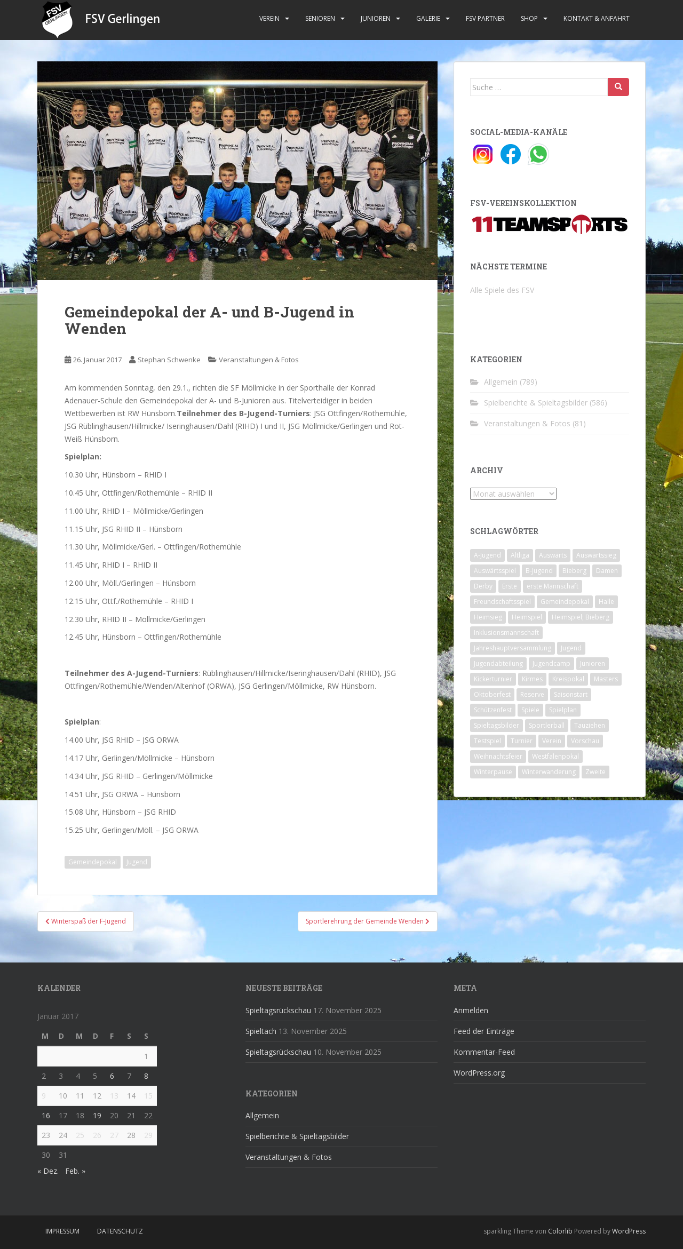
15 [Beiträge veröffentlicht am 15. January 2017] (148, 1096)
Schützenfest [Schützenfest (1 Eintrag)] (493, 709)
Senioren (320, 18)
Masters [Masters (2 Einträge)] (606, 678)
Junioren (376, 18)
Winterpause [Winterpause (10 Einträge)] (493, 771)
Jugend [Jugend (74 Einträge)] (571, 648)
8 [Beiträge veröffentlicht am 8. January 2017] (146, 1076)
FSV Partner (485, 18)
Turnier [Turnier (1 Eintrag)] (522, 740)
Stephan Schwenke (169, 359)
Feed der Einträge (484, 1031)
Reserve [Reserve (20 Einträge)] (532, 694)
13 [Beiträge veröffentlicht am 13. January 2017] (114, 1096)
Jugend (136, 861)
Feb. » (75, 1171)
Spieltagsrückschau (278, 1010)
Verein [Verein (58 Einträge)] (551, 740)
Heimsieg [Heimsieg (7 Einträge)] (488, 617)
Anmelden (471, 1010)
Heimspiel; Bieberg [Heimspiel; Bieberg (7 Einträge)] (580, 617)
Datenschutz (120, 1231)
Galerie (428, 18)
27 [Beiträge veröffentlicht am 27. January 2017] (114, 1135)
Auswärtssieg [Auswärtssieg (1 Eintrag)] (596, 555)
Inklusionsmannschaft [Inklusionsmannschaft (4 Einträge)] (506, 632)
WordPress (629, 1231)
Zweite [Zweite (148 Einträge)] (595, 771)
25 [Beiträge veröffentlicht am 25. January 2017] (80, 1135)
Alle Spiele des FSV (502, 290)
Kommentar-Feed (484, 1052)
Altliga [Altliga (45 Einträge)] (520, 555)
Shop (529, 18)
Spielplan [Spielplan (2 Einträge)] (563, 709)
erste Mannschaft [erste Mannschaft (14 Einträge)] (552, 586)
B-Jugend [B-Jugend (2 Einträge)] (539, 570)
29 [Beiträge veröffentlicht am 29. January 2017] (148, 1135)
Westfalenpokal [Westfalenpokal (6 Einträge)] (555, 756)
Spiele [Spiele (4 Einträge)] (530, 709)
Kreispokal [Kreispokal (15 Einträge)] (568, 678)
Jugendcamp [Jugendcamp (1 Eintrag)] (551, 663)
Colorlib (560, 1231)
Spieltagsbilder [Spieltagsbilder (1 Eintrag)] (496, 725)
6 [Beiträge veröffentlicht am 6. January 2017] (112, 1076)
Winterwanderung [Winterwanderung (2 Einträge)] (549, 771)
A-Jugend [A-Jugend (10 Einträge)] (487, 555)
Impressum (62, 1231)
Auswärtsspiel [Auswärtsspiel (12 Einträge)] (495, 570)
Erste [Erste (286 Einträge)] (509, 586)
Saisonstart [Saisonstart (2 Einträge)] (570, 694)
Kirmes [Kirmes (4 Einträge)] (532, 678)
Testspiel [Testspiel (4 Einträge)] (487, 740)
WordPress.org (479, 1073)
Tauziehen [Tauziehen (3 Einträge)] (589, 725)
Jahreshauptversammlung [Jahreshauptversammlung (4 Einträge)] (512, 648)
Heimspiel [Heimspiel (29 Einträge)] (527, 617)
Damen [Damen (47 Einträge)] (607, 570)
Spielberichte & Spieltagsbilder (535, 402)
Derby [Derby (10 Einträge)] (483, 586)
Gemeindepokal (92, 861)
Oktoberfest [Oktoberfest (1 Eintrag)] (492, 694)
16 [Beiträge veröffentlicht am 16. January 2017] (46, 1115)
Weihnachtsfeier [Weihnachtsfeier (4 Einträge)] (498, 756)
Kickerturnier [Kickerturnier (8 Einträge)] (493, 678)
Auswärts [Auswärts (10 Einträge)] (553, 555)
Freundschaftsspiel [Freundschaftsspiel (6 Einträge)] (502, 601)
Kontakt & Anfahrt (596, 18)
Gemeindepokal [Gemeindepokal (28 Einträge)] (565, 601)
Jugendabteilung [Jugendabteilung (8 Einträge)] (498, 663)
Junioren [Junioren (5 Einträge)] (592, 663)
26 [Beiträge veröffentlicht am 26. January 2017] (97, 1135)
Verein (269, 18)
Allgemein (501, 382)
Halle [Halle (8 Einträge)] (606, 601)
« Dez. (48, 1171)
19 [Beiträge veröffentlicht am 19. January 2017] (97, 1115)
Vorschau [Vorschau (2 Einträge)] (585, 740)
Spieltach (260, 1031)
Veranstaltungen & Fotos (259, 359)
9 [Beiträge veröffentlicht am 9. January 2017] (44, 1096)
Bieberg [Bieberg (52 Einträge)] (574, 570)
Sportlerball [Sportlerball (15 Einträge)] (547, 725)
